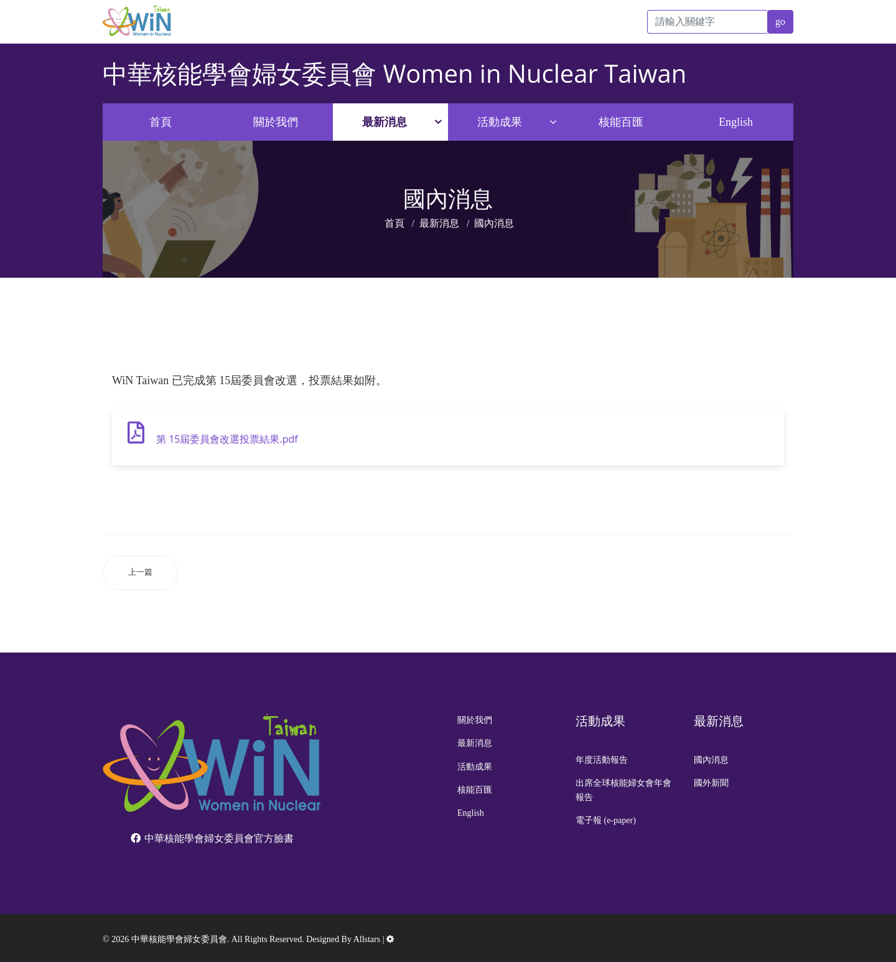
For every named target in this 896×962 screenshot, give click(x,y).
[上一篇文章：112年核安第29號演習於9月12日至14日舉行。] (140, 572)
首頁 (160, 122)
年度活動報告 (602, 760)
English (736, 122)
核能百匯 (621, 122)
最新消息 (384, 122)
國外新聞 (711, 783)
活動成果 (499, 122)
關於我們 (275, 122)
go (780, 21)
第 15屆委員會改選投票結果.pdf (227, 439)
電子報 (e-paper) (606, 820)
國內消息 (711, 760)
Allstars (367, 939)
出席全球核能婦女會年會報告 (623, 789)
